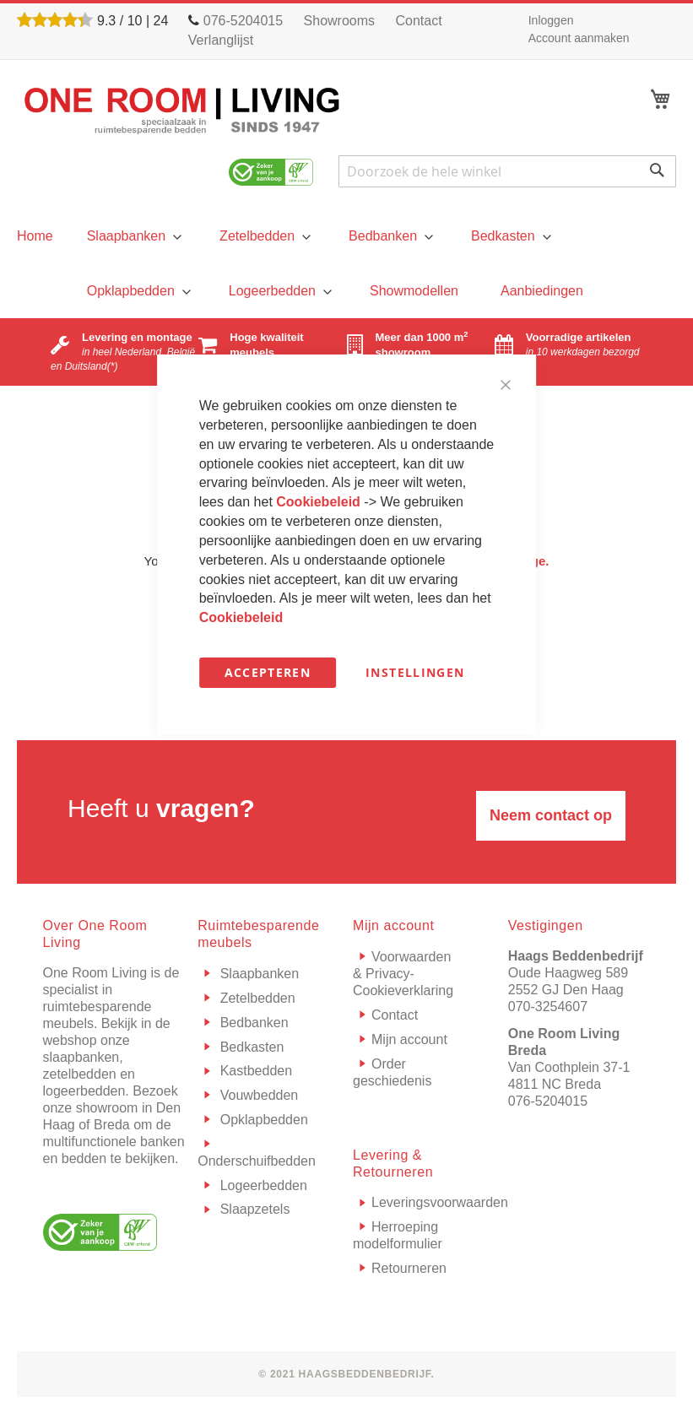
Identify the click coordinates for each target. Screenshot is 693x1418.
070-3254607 (547, 1006)
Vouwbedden (257, 1095)
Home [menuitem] (35, 236)
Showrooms (339, 21)
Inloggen (551, 20)
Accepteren (268, 672)
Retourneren (409, 1268)
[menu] (35, 235)
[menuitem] (132, 235)
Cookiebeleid (320, 502)
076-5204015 (547, 1101)
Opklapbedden (262, 1119)
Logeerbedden (261, 1185)
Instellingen (414, 672)
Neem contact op (551, 815)
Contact (419, 21)
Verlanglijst (220, 40)
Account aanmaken (579, 38)
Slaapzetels (253, 1209)
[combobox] (507, 171)
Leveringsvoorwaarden (439, 1202)
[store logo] (182, 109)
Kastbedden (254, 1071)
